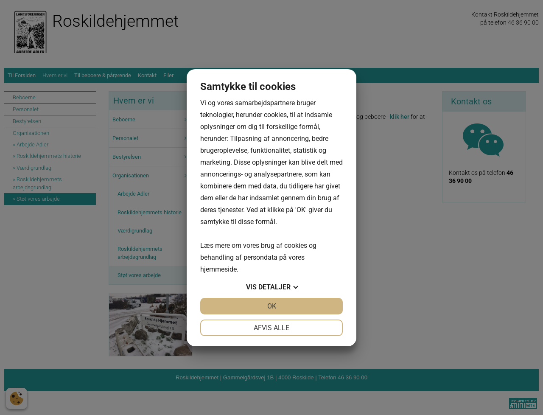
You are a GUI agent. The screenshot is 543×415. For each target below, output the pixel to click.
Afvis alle (271, 328)
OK (271, 306)
